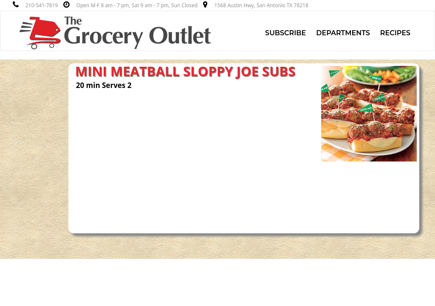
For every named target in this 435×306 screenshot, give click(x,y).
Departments (343, 33)
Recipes (395, 33)
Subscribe (285, 33)
